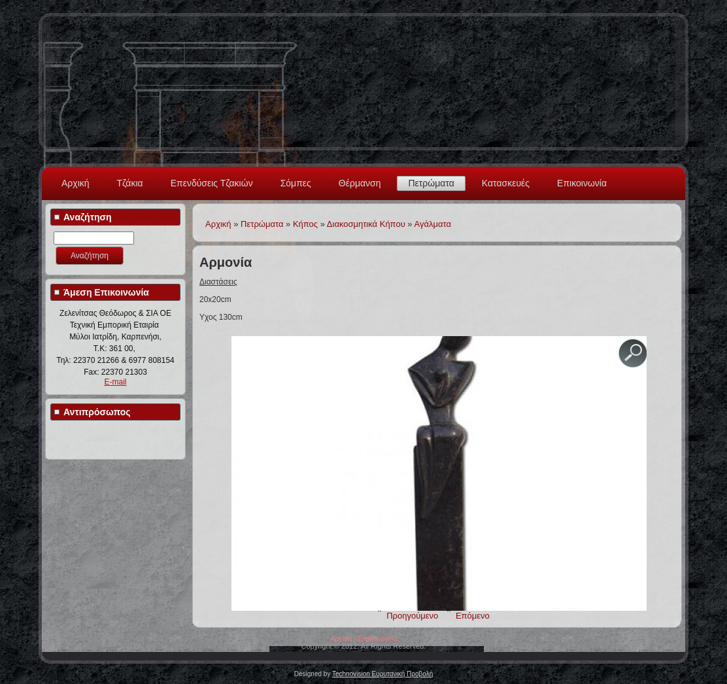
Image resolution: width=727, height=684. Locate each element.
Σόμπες (295, 183)
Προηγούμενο (412, 616)
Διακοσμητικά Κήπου (366, 224)
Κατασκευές (506, 183)
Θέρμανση (360, 183)
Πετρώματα (431, 183)
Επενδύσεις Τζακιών (212, 183)
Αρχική (75, 183)
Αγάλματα (432, 224)
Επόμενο (473, 616)
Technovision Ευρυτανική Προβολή (382, 673)
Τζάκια (130, 183)
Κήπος (305, 224)
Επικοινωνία (582, 183)
